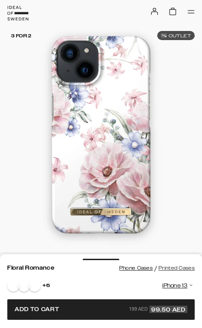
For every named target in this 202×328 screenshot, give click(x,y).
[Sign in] (154, 11)
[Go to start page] (17, 13)
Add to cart (101, 309)
